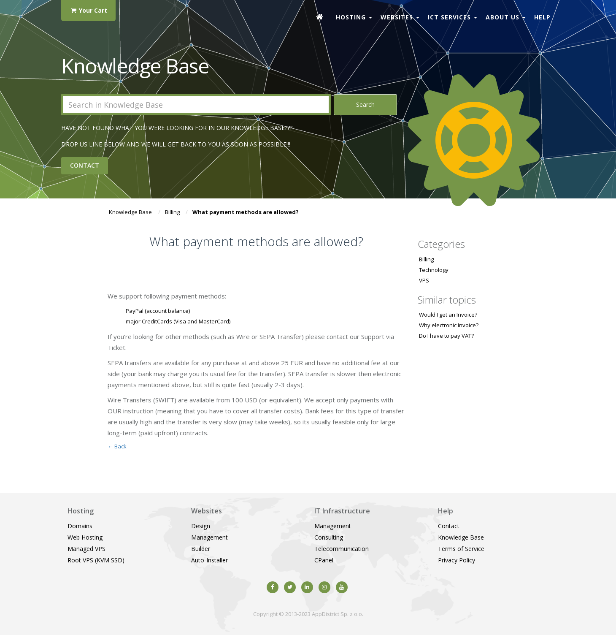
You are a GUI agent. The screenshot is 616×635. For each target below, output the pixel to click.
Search (365, 104)
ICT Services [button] (452, 17)
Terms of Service (461, 549)
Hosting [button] (354, 17)
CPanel (323, 560)
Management (209, 537)
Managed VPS (86, 549)
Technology (433, 270)
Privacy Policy (456, 560)
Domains (80, 526)
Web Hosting (85, 537)
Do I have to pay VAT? (446, 335)
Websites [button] (400, 17)
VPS (424, 280)
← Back (117, 446)
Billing (172, 212)
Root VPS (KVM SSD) (96, 560)
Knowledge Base (130, 212)
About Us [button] (506, 17)
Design (200, 526)
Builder (200, 549)
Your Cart (88, 10)
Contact (448, 526)
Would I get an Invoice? (448, 314)
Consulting (328, 537)
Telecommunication (341, 549)
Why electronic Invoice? (448, 325)
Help (542, 17)
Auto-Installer (209, 560)
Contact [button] (84, 165)
